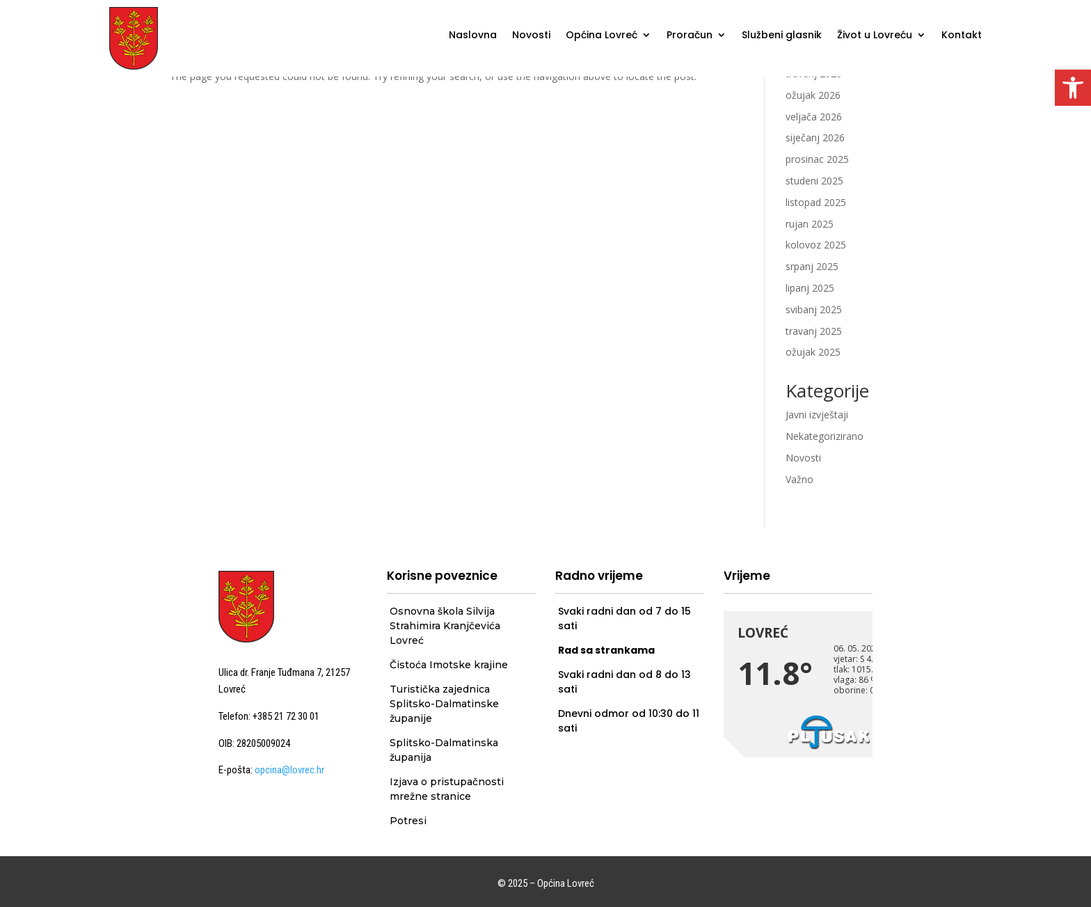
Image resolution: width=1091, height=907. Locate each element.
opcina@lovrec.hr (289, 770)
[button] (1073, 88)
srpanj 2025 (812, 266)
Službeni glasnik (782, 36)
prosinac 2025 (817, 159)
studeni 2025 (814, 180)
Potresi (408, 820)
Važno (799, 479)
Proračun (689, 36)
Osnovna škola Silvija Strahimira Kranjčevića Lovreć (445, 626)
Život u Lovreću (874, 36)
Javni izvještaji (817, 414)
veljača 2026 (814, 116)
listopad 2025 (816, 202)
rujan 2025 (810, 223)
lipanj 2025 (810, 287)
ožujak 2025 (813, 351)
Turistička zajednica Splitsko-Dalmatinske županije (444, 704)
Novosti (531, 36)
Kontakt (961, 36)
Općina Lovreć (601, 36)
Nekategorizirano (824, 436)
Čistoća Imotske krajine (449, 664)
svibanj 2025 (814, 309)
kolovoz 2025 (816, 244)
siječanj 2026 (815, 137)
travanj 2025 (814, 331)
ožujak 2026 (813, 95)
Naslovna (473, 36)
